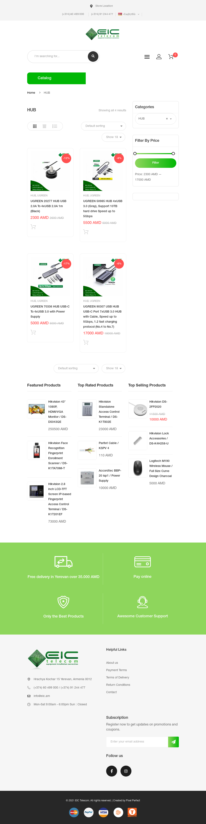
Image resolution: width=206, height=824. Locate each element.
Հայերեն (127, 14)
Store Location (101, 6)
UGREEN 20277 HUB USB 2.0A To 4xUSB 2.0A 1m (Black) (48, 206)
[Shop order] (103, 126)
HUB (33, 196)
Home (31, 93)
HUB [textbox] (153, 118)
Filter (155, 163)
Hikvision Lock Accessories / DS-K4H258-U (159, 438)
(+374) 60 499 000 (73, 14)
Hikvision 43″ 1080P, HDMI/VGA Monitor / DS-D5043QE (57, 412)
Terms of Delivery (117, 677)
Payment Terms (116, 670)
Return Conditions (118, 685)
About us (112, 663)
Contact (111, 692)
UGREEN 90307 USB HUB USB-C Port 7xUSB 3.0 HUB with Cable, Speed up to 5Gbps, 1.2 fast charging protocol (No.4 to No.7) (102, 317)
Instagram (125, 771)
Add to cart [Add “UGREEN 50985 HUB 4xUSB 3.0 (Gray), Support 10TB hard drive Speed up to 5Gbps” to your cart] (85, 233)
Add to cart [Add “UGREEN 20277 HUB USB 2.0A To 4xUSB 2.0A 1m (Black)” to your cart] (33, 227)
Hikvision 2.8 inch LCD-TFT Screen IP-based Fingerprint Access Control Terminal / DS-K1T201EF (59, 499)
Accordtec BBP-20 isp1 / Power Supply (110, 475)
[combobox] (155, 119)
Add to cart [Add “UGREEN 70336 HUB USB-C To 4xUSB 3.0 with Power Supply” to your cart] (33, 333)
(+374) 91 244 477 (102, 14)
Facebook (111, 771)
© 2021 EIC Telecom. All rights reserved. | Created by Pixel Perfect (103, 800)
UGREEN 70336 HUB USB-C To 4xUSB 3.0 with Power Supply (50, 311)
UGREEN (42, 196)
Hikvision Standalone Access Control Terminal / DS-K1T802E (109, 412)
